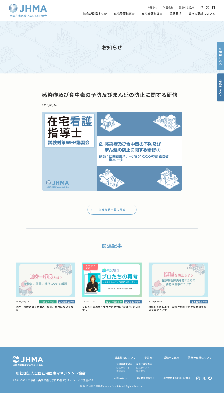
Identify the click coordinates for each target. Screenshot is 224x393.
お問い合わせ (121, 378)
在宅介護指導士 (152, 13)
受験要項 (175, 13)
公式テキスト (123, 367)
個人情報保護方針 (145, 378)
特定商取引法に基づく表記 (177, 378)
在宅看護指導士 (124, 13)
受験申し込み (187, 7)
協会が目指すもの (95, 13)
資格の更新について (201, 13)
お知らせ (152, 7)
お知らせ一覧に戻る (112, 209)
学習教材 (168, 7)
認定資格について (125, 357)
